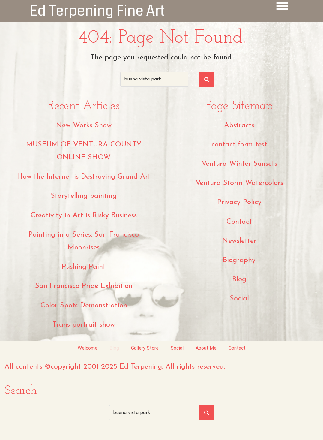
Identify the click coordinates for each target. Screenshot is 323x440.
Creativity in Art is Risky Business (84, 215)
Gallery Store (145, 348)
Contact (239, 221)
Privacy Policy (239, 202)
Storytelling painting (84, 196)
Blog (239, 279)
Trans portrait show (83, 324)
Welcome (87, 348)
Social (239, 298)
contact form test (239, 144)
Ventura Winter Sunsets (239, 163)
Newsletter (239, 241)
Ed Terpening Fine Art (97, 11)
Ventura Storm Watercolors (239, 183)
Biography (239, 260)
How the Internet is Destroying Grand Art (84, 176)
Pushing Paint (84, 266)
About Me (206, 348)
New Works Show (84, 125)
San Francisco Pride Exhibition (84, 286)
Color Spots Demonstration (83, 305)
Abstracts (239, 125)
